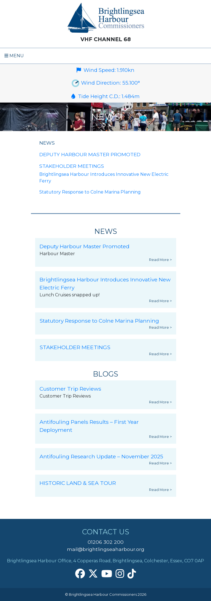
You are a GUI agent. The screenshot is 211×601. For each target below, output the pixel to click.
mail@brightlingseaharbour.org (105, 549)
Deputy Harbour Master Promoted (89, 154)
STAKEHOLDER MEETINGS (71, 166)
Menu (14, 55)
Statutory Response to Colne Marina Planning (90, 192)
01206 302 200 (106, 542)
